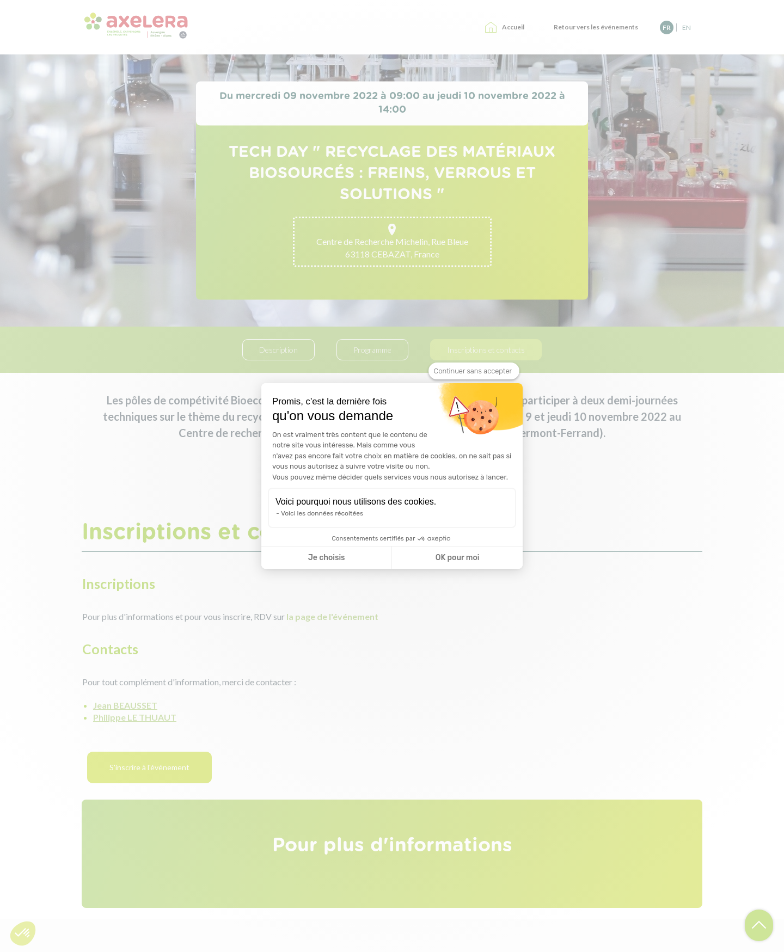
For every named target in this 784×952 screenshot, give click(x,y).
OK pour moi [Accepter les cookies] (458, 557)
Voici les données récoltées (322, 513)
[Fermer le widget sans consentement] (473, 371)
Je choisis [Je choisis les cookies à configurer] (326, 557)
